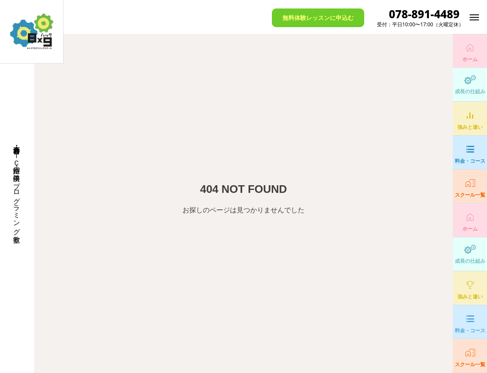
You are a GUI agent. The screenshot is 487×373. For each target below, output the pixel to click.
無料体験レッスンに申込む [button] (318, 18)
